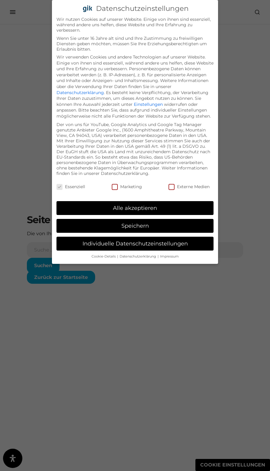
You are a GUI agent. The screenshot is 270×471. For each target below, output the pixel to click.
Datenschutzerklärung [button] (138, 255)
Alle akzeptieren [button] (135, 206)
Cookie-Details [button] (104, 255)
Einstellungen (148, 103)
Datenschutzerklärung (80, 91)
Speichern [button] (135, 224)
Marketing (127, 185)
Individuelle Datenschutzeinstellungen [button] (135, 242)
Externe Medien (189, 185)
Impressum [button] (169, 255)
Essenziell (70, 185)
